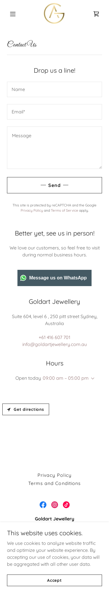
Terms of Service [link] (64, 210)
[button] (14, 14)
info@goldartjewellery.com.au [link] (54, 344)
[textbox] (54, 89)
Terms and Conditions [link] (54, 483)
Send (54, 185)
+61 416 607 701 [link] (54, 337)
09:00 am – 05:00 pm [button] (66, 378)
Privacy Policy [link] (32, 210)
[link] (54, 14)
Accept (54, 580)
